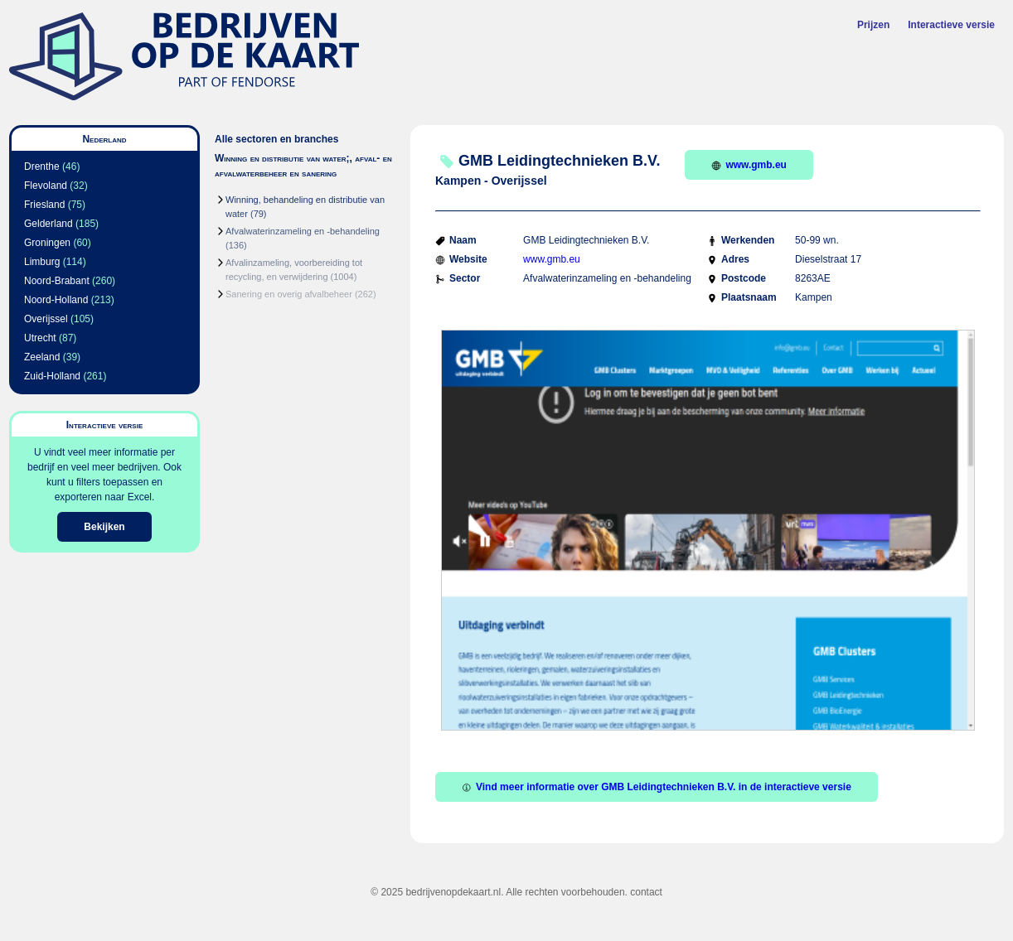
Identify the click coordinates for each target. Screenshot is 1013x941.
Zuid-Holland (52, 376)
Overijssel (46, 319)
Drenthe (42, 166)
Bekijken (104, 527)
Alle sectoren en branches (276, 139)
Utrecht (40, 338)
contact (646, 892)
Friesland (44, 204)
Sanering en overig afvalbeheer (288, 294)
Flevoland (45, 185)
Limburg (42, 262)
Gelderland (48, 223)
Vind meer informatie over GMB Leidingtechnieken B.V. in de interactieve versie (656, 787)
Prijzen (873, 25)
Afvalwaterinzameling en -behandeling (302, 231)
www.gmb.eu (749, 165)
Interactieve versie (951, 25)
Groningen (47, 243)
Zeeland (42, 357)
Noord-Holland (56, 300)
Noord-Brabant (57, 281)
